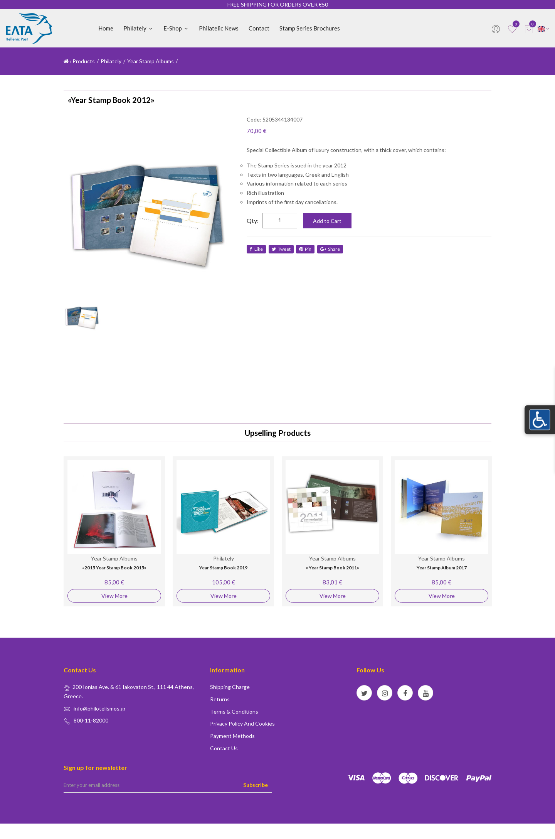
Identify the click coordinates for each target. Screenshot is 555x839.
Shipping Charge (230, 687)
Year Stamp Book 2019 (223, 568)
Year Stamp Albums (151, 61)
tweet (281, 249)
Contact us (224, 748)
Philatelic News (219, 28)
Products (83, 61)
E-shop (176, 28)
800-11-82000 (91, 720)
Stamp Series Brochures (309, 28)
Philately (138, 28)
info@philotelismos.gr (100, 708)
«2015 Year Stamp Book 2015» (114, 568)
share (333, 249)
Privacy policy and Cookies (242, 723)
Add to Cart (327, 221)
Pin (307, 249)
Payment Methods (232, 736)
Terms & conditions (234, 711)
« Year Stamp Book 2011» (332, 568)
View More (114, 596)
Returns (220, 699)
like (256, 249)
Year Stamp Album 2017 (442, 568)
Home (105, 28)
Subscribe (255, 785)
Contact (259, 28)
